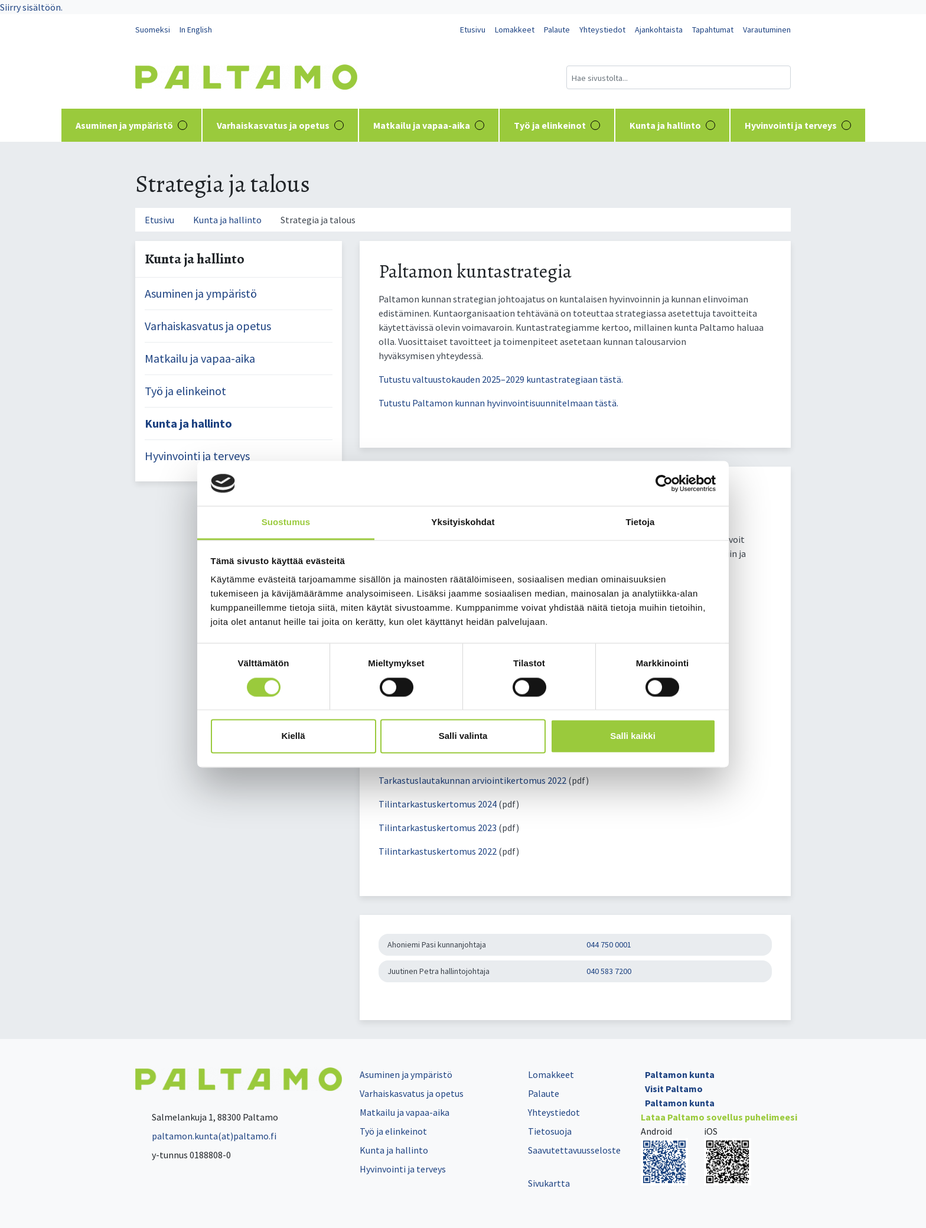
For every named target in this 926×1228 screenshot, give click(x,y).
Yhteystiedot (602, 29)
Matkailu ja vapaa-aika (428, 125)
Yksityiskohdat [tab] (462, 522)
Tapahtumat (712, 29)
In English (196, 29)
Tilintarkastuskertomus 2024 (438, 804)
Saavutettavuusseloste (574, 1150)
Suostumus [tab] (286, 522)
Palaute (557, 29)
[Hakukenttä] (678, 77)
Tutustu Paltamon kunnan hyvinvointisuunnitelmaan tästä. (498, 403)
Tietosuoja (550, 1131)
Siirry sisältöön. (31, 7)
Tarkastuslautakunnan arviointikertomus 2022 (473, 780)
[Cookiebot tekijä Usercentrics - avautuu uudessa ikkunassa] (664, 483)
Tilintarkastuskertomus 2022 (438, 851)
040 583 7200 (608, 971)
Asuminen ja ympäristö (131, 125)
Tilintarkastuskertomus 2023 (438, 827)
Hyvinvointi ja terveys (798, 125)
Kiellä (293, 736)
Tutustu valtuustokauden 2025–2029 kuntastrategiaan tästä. (501, 379)
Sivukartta (549, 1183)
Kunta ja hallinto (672, 125)
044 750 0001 (608, 944)
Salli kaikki (633, 736)
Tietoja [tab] (640, 522)
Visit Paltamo (674, 1089)
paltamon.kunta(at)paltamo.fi (205, 1136)
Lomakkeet (514, 29)
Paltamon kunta (680, 1074)
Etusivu (472, 29)
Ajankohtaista (659, 29)
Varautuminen (767, 29)
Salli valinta (463, 736)
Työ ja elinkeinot (557, 125)
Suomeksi (152, 29)
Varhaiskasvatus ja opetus (280, 125)
